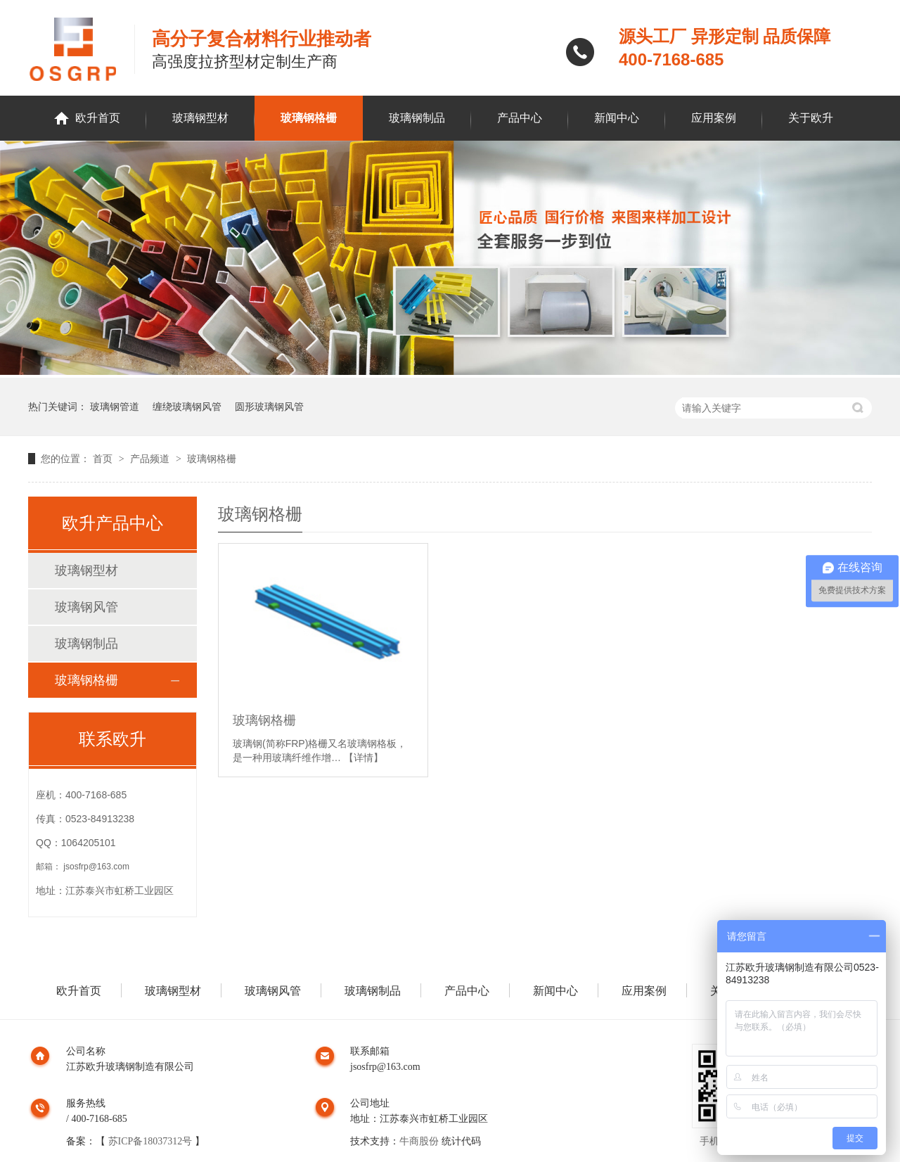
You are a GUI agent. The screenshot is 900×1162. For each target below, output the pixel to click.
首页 (104, 458)
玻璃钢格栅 (309, 118)
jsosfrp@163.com (96, 867)
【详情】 (363, 757)
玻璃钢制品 (417, 118)
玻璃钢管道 (114, 406)
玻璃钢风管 (86, 607)
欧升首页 (97, 118)
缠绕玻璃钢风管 (187, 406)
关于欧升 (810, 118)
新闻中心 (616, 118)
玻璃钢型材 (200, 118)
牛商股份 (419, 1141)
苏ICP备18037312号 (150, 1141)
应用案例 (713, 118)
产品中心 (519, 118)
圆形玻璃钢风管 (269, 406)
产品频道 (151, 458)
